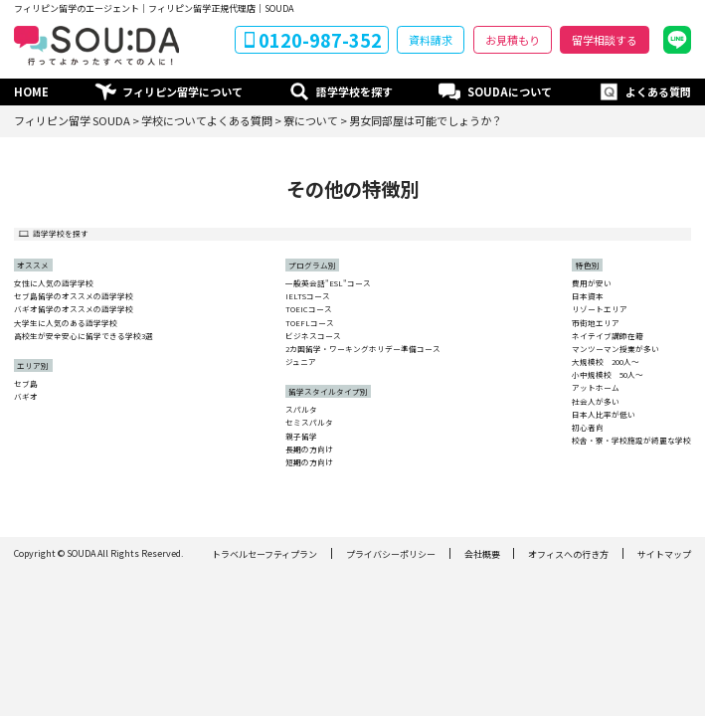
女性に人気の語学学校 (53, 283)
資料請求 (430, 40)
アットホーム (595, 388)
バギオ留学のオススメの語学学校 (73, 309)
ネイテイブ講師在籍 (607, 336)
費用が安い (592, 283)
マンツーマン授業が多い (615, 349)
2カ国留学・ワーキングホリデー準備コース (363, 349)
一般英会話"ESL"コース (328, 283)
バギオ (26, 397)
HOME (31, 91)
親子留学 (301, 437)
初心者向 (588, 428)
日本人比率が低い (603, 415)
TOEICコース (308, 309)
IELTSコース (307, 296)
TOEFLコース (309, 323)
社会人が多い (595, 402)
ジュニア (300, 362)
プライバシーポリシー (391, 554)
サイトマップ (664, 554)
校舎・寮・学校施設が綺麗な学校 (631, 441)
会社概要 (482, 554)
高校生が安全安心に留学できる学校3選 (83, 336)
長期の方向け (309, 449)
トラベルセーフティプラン (264, 554)
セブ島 (26, 384)
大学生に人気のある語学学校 (65, 323)
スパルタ (301, 410)
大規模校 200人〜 (605, 362)
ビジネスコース (313, 336)
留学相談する (604, 40)
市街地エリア (595, 323)
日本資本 (588, 296)
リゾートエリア (599, 309)
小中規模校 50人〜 (607, 375)
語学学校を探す (354, 91)
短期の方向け (309, 462)
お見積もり (512, 40)
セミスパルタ (309, 423)
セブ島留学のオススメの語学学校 (73, 296)
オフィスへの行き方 (568, 554)
